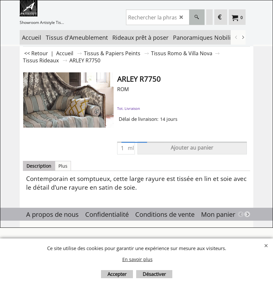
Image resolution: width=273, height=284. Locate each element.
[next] (243, 37)
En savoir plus (137, 259)
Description (38, 166)
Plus (62, 166)
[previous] (236, 37)
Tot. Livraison (128, 108)
